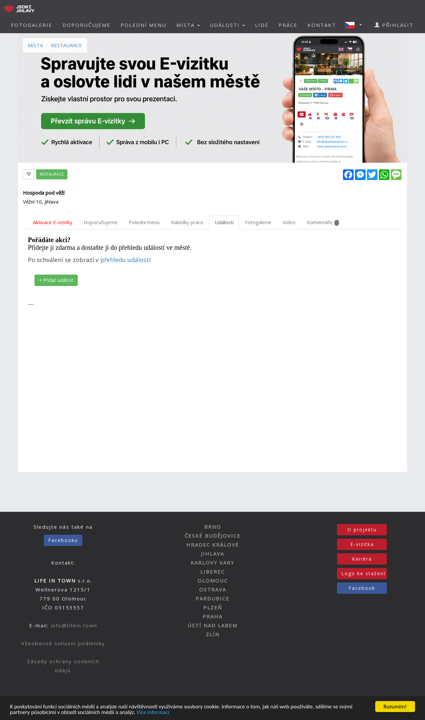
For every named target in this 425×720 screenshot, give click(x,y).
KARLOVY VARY (212, 562)
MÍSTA (35, 45)
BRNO (212, 526)
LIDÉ (262, 25)
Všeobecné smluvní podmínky (63, 643)
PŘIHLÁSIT (394, 25)
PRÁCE (288, 25)
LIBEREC (212, 571)
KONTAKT (321, 25)
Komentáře (323, 222)
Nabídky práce (187, 222)
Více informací (152, 712)
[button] (355, 25)
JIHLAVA (212, 553)
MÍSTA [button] (188, 25)
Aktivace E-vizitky (52, 222)
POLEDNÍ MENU (143, 25)
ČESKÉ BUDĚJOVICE (213, 535)
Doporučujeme (101, 222)
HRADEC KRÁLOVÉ (212, 544)
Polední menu (144, 222)
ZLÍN (212, 634)
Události (224, 222)
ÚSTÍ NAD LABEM (212, 625)
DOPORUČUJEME (86, 25)
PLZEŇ (212, 607)
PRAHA (212, 616)
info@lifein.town (74, 625)
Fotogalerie (258, 222)
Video (289, 222)
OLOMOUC (213, 580)
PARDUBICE (212, 598)
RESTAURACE (66, 45)
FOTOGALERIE (31, 25)
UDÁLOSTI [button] (227, 25)
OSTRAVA (212, 589)
